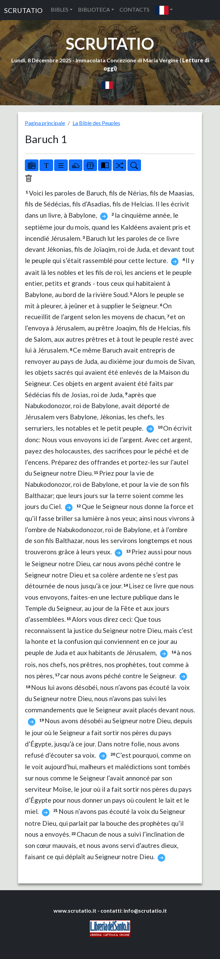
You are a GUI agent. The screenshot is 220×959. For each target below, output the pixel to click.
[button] (163, 10)
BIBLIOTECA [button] (94, 9)
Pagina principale (45, 123)
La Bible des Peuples (96, 123)
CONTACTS (135, 9)
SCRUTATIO (23, 10)
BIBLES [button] (59, 9)
